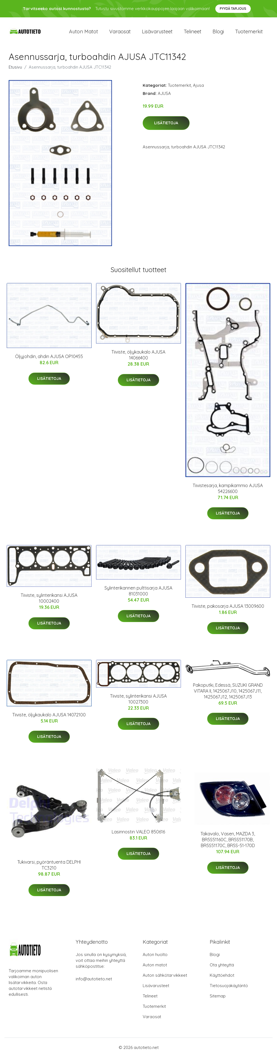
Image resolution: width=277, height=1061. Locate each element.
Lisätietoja (166, 126)
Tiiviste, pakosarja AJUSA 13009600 (228, 610)
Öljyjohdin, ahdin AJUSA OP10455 (49, 360)
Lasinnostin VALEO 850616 (138, 835)
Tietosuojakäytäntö (229, 989)
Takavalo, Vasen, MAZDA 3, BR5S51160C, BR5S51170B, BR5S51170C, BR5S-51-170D (227, 843)
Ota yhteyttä (222, 968)
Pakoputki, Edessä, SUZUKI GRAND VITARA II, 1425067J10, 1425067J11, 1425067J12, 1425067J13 (228, 695)
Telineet (192, 33)
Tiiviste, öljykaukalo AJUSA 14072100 (49, 718)
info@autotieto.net (94, 982)
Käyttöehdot (222, 979)
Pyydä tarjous (233, 8)
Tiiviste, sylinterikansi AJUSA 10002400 (49, 602)
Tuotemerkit (249, 33)
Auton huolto (155, 958)
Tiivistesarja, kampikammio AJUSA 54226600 (228, 492)
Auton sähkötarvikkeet (165, 979)
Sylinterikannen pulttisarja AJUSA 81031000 (138, 594)
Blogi (218, 33)
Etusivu (15, 71)
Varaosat (120, 33)
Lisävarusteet (157, 33)
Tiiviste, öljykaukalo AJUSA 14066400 (138, 358)
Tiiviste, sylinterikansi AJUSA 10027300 (138, 703)
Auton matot (83, 33)
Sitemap (218, 999)
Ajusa (198, 89)
